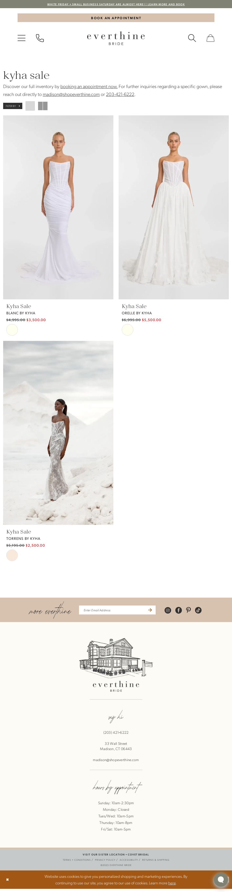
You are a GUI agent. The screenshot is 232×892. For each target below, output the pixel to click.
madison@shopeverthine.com (71, 96)
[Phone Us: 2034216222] (40, 40)
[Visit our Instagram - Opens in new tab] (174, 613)
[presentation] (58, 210)
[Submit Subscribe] (155, 612)
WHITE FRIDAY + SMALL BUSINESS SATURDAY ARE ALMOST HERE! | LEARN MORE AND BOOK (116, 4)
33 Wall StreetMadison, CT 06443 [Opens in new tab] (116, 749)
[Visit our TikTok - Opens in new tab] (205, 613)
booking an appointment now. (89, 88)
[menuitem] (21, 40)
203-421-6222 (120, 96)
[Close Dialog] (8, 883)
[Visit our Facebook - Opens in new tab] (185, 613)
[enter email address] (117, 612)
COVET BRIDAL (138, 857)
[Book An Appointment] (116, 19)
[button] (21, 40)
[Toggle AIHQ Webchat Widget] (221, 880)
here (172, 886)
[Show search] (192, 40)
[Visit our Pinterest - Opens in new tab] (195, 613)
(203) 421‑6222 (116, 735)
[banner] (116, 40)
